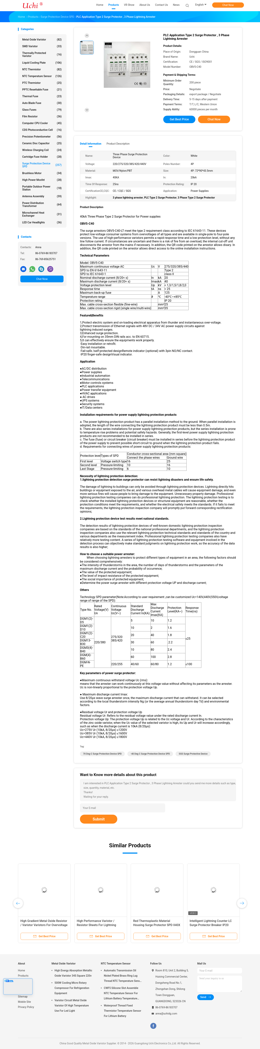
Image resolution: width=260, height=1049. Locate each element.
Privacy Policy (26, 1007)
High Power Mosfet (42, 180)
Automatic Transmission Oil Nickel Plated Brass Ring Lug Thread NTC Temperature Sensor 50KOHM (123, 976)
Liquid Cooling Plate (42, 63)
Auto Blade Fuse (42, 103)
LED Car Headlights (42, 222)
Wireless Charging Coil (42, 150)
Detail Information (90, 143)
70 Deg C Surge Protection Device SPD (102, 754)
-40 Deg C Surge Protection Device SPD (150, 754)
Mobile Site (24, 1001)
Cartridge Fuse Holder (42, 157)
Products (23, 975)
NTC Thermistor (42, 69)
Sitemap (22, 996)
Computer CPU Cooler (42, 123)
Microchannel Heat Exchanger (42, 214)
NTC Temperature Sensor (42, 76)
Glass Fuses (42, 110)
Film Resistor (42, 116)
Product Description (117, 143)
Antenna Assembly (42, 196)
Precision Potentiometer (42, 136)
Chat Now (228, 5)
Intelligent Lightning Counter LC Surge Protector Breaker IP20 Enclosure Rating (211, 925)
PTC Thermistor (42, 83)
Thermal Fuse (42, 96)
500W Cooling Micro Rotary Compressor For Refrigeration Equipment (72, 988)
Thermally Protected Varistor (42, 54)
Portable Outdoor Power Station (42, 188)
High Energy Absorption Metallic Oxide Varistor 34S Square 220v (73, 973)
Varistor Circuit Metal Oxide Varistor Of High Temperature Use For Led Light (72, 1005)
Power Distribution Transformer (42, 204)
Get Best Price (179, 119)
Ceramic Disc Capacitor (42, 143)
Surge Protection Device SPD (42, 165)
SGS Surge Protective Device (193, 754)
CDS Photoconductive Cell (42, 130)
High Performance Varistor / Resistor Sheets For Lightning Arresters (96, 925)
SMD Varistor (42, 46)
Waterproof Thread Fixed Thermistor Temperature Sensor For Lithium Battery (122, 1010)
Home (21, 970)
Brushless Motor (42, 173)
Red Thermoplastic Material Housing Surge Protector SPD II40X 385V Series (156, 925)
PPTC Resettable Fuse (42, 89)
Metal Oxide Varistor (42, 39)
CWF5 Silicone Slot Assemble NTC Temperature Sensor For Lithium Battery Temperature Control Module (121, 993)
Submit (99, 819)
